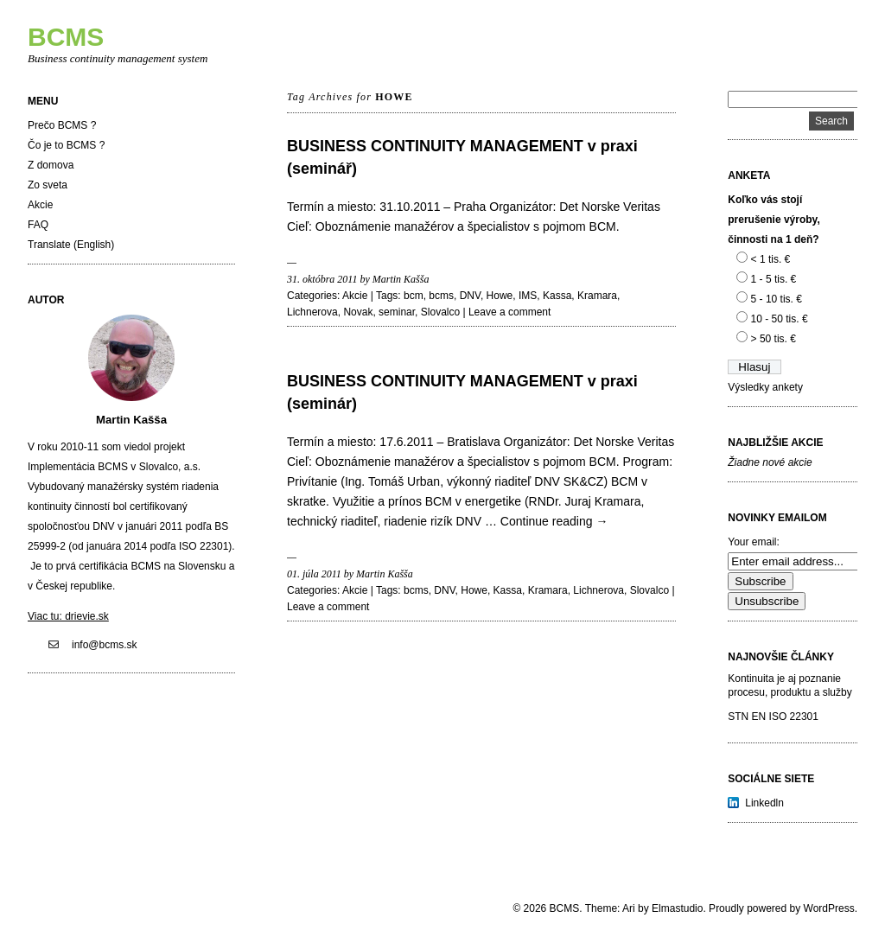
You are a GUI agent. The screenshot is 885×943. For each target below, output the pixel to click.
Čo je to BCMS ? (66, 145)
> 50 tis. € (773, 339)
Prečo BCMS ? (62, 125)
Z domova (50, 165)
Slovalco (440, 312)
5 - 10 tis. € (776, 299)
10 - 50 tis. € (779, 319)
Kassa (557, 296)
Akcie (40, 205)
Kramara (597, 296)
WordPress (829, 908)
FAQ (38, 225)
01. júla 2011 (314, 574)
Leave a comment (509, 312)
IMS (528, 296)
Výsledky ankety (765, 387)
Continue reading (554, 521)
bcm (413, 296)
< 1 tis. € (771, 259)
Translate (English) (71, 245)
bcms (441, 296)
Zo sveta (47, 185)
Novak (357, 312)
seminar (397, 312)
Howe (500, 296)
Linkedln (764, 803)
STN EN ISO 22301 (773, 716)
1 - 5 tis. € (774, 279)
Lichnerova (312, 312)
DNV (470, 296)
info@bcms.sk (104, 645)
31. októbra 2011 (322, 279)
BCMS (66, 36)
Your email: (754, 542)
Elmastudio (677, 908)
